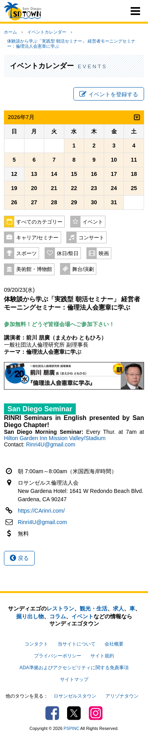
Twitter (74, 713)
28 (54, 202)
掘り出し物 (30, 616)
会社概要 (114, 644)
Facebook (52, 713)
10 (114, 160)
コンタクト (36, 644)
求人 (118, 608)
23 (94, 188)
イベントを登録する (108, 94)
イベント (92, 222)
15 (74, 174)
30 (94, 202)
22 (74, 188)
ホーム (10, 32)
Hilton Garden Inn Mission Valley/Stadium (54, 438)
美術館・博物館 (34, 269)
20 (34, 188)
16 (94, 174)
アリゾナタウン (122, 696)
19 (14, 188)
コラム (57, 616)
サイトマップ (74, 679)
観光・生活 (93, 608)
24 (114, 188)
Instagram (96, 713)
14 (54, 174)
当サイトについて (77, 644)
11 (134, 160)
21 (54, 188)
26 (14, 202)
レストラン (60, 608)
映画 (104, 253)
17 (114, 174)
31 (114, 202)
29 (74, 202)
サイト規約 (102, 656)
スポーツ (26, 253)
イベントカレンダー (46, 32)
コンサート (91, 238)
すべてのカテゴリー (39, 222)
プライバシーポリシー (57, 656)
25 (134, 188)
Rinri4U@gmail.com (50, 444)
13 (34, 174)
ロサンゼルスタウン (75, 696)
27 (34, 202)
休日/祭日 (68, 253)
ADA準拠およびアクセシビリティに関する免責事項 (73, 667)
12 (14, 174)
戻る (19, 558)
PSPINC (71, 728)
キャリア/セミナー (37, 238)
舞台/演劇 (83, 269)
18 (134, 174)
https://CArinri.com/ (41, 511)
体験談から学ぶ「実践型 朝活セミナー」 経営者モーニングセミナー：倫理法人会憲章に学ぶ (71, 44)
